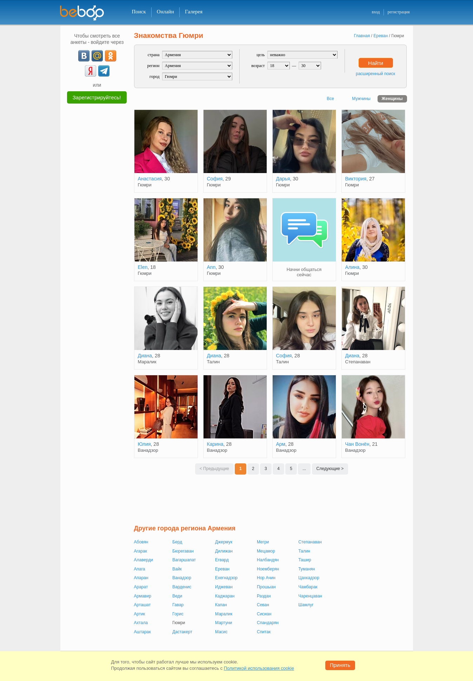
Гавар (178, 604)
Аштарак (142, 631)
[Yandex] (90, 71)
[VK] (83, 55)
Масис (221, 631)
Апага (139, 569)
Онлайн (165, 11)
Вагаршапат (184, 559)
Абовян (141, 542)
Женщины (392, 98)
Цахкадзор (308, 577)
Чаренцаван (310, 596)
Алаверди (143, 559)
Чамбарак (308, 586)
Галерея (193, 11)
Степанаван (310, 542)
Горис (178, 613)
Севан (263, 604)
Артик (139, 613)
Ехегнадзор (226, 577)
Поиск (139, 11)
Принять (340, 665)
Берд (177, 542)
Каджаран (224, 596)
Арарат (141, 586)
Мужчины (361, 98)
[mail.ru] (97, 55)
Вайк (177, 569)
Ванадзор (181, 577)
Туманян (306, 569)
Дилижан (224, 551)
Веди (177, 596)
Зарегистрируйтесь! (97, 97)
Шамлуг (305, 604)
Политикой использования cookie (259, 668)
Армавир (142, 596)
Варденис (181, 586)
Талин (304, 551)
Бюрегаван (183, 551)
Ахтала (141, 622)
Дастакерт (182, 631)
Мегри (263, 542)
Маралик (223, 613)
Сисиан (264, 613)
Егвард (222, 559)
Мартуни (223, 622)
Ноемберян (268, 569)
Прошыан (266, 586)
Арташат (142, 604)
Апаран (141, 577)
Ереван (222, 569)
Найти (375, 63)
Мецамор (266, 551)
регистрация (398, 11)
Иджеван (224, 586)
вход (376, 11)
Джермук (223, 542)
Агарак (140, 551)
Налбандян (268, 559)
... (304, 468)
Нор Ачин (266, 577)
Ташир (304, 559)
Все (330, 98)
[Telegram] (103, 71)
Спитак (264, 631)
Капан (221, 604)
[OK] (110, 55)
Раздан (264, 596)
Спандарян (268, 622)
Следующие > (330, 468)
